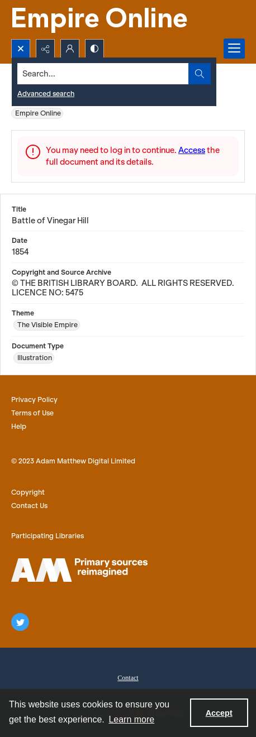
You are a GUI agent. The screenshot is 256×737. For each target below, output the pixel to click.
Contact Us (29, 505)
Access (191, 150)
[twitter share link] (20, 622)
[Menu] (234, 49)
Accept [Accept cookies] (219, 713)
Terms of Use (32, 413)
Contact (127, 678)
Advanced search (45, 93)
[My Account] (70, 49)
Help (18, 426)
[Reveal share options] (45, 49)
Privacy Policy (34, 399)
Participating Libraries (47, 536)
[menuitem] (128, 676)
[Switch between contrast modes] (94, 49)
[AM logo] (79, 570)
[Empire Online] (100, 20)
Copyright (28, 492)
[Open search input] (21, 49)
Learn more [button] (131, 719)
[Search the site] (103, 73)
